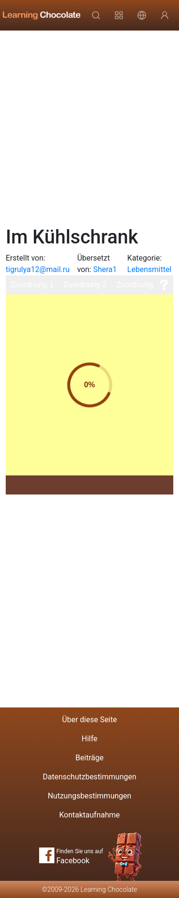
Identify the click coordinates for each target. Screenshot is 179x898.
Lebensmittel (149, 269)
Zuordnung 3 (137, 285)
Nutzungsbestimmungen (89, 795)
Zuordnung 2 (85, 285)
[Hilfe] (163, 284)
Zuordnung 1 (32, 285)
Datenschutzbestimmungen (89, 776)
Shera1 (105, 269)
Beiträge (89, 757)
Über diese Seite (89, 719)
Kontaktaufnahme (89, 814)
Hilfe (89, 738)
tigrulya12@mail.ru (38, 269)
